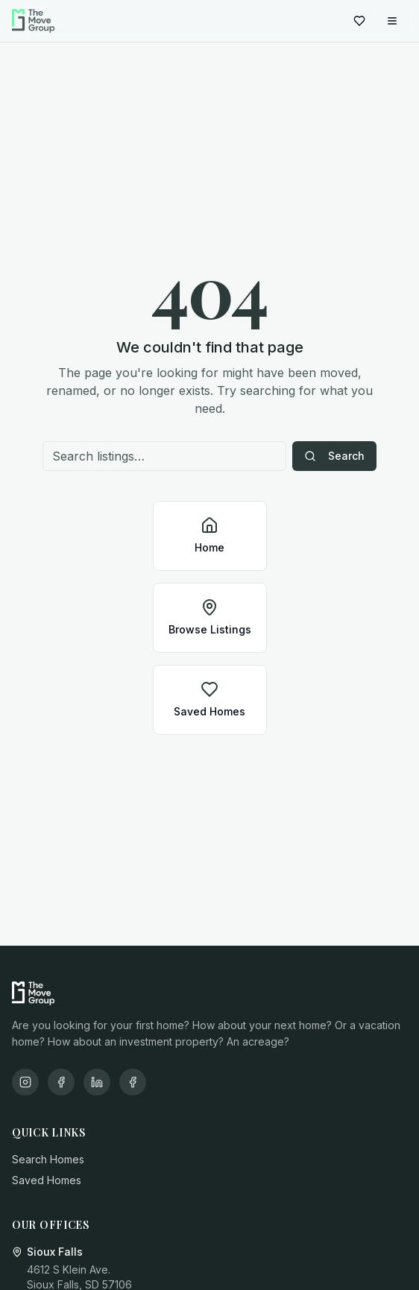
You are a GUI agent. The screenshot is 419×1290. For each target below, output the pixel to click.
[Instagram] (25, 1082)
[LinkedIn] (97, 1082)
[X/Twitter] (132, 1082)
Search (334, 455)
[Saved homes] (359, 21)
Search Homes (48, 1159)
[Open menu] (392, 21)
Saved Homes (46, 1180)
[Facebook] (61, 1082)
